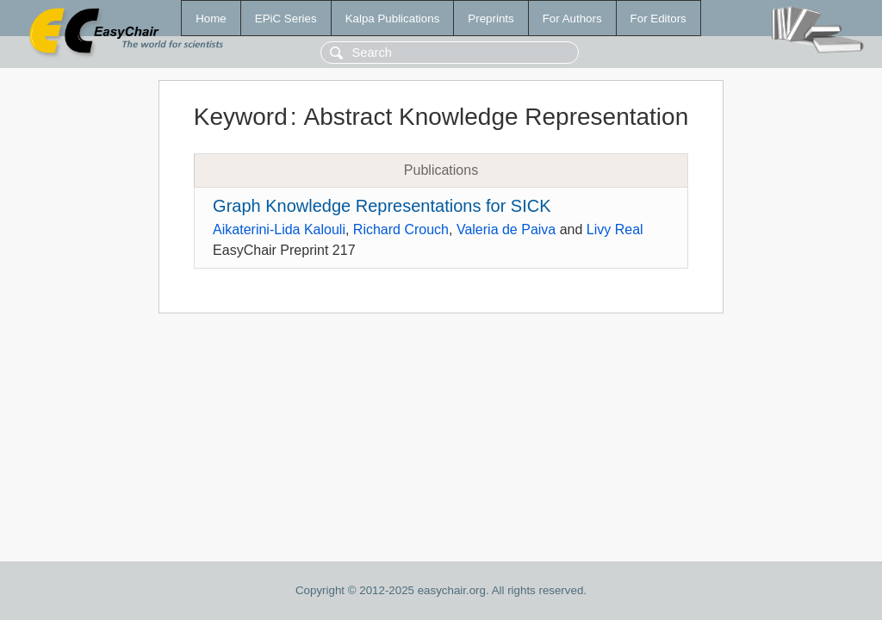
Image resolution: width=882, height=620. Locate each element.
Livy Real (615, 229)
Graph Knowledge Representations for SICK (381, 205)
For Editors (658, 18)
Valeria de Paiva (506, 229)
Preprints (490, 18)
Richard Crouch (401, 229)
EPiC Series (286, 18)
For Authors (572, 18)
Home (211, 18)
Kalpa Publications (392, 18)
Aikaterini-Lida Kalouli (279, 229)
